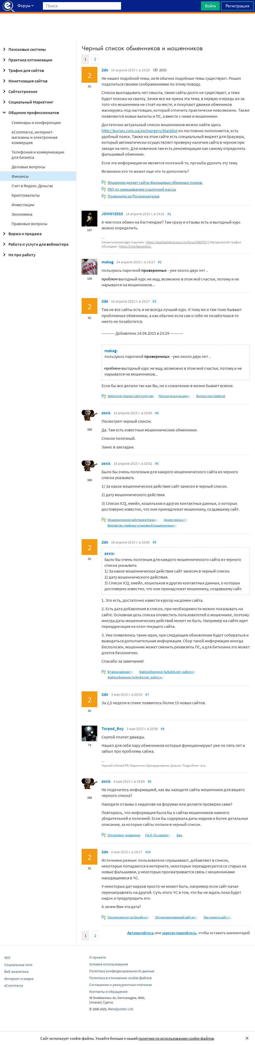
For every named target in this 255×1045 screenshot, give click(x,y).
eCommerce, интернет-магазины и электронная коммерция (34, 137)
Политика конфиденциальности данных (121, 971)
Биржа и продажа (21, 233)
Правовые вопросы (29, 223)
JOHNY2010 (112, 213)
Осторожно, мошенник (124, 835)
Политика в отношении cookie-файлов (120, 977)
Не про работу (18, 255)
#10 (148, 852)
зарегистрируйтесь (179, 932)
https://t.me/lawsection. (135, 246)
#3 (154, 301)
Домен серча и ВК (176, 520)
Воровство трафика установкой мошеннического (143, 525)
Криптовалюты (26, 195)
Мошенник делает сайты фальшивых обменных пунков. (155, 182)
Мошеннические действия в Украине (133, 520)
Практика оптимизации (26, 60)
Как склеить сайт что (218, 917)
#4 (157, 413)
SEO (7, 957)
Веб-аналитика (16, 971)
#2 (160, 262)
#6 (154, 542)
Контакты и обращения (108, 991)
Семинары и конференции (36, 122)
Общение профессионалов (30, 112)
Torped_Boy (113, 728)
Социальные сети (18, 964)
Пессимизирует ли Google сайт (129, 917)
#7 (147, 694)
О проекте (97, 957)
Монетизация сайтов (24, 81)
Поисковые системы (23, 49)
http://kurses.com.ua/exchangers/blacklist (139, 130)
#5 (157, 463)
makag (107, 261)
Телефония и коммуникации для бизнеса (38, 154)
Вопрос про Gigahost (210, 396)
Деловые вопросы (28, 166)
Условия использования (108, 964)
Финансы (20, 176)
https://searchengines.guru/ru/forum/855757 (176, 242)
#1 (169, 213)
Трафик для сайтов (22, 70)
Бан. (180, 835)
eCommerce (13, 985)
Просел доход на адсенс (175, 396)
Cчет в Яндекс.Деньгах (32, 185)
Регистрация (237, 6)
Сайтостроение (19, 91)
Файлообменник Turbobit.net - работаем (167, 672)
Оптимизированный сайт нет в (177, 917)
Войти (210, 6)
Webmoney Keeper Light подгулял (131, 396)
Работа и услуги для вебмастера (34, 244)
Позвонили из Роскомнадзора (133, 196)
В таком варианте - (121, 672)
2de (105, 69)
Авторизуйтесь (140, 932)
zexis (106, 412)
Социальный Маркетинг (27, 102)
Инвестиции (23, 204)
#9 (149, 781)
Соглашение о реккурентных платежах (120, 984)
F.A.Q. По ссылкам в (158, 835)
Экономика (22, 214)
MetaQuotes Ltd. (121, 1009)
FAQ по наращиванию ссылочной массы (142, 189)
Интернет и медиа (18, 978)
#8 (162, 728)
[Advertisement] (127, 26)
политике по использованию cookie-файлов (176, 1038)
